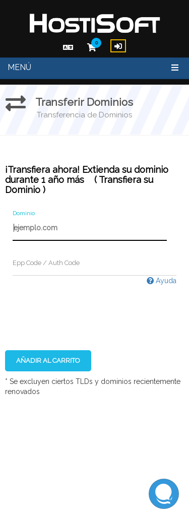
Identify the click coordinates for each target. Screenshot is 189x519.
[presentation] (81, 305)
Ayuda (161, 281)
